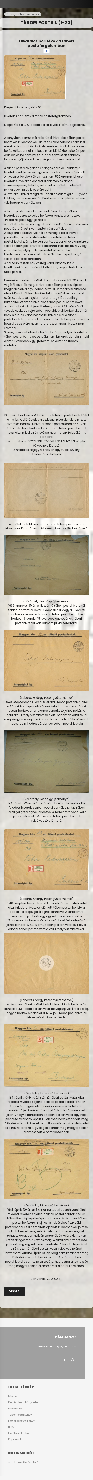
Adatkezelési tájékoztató (23, 1462)
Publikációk (15, 1408)
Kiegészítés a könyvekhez (24, 1402)
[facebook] (46, 51)
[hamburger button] (5, 4)
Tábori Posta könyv (20, 1414)
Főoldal (13, 1396)
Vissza (14, 1291)
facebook (64, 1360)
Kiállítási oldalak (18, 1433)
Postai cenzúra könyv (21, 1420)
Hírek (11, 1427)
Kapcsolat (14, 1439)
